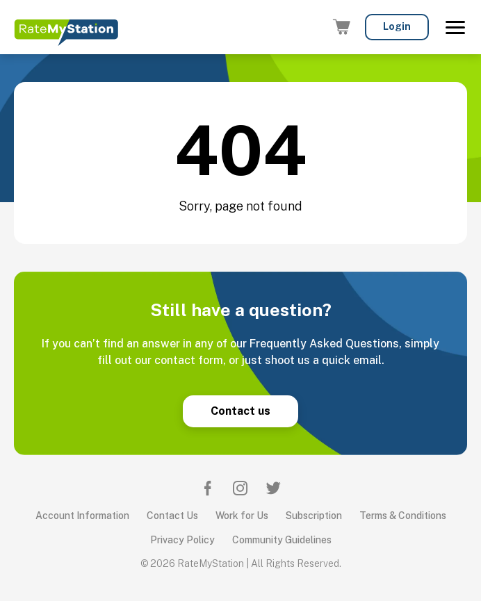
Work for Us (241, 515)
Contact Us (172, 515)
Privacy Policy (182, 539)
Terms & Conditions (402, 515)
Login (397, 26)
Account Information (82, 515)
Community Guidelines (282, 539)
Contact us (240, 411)
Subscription (314, 515)
